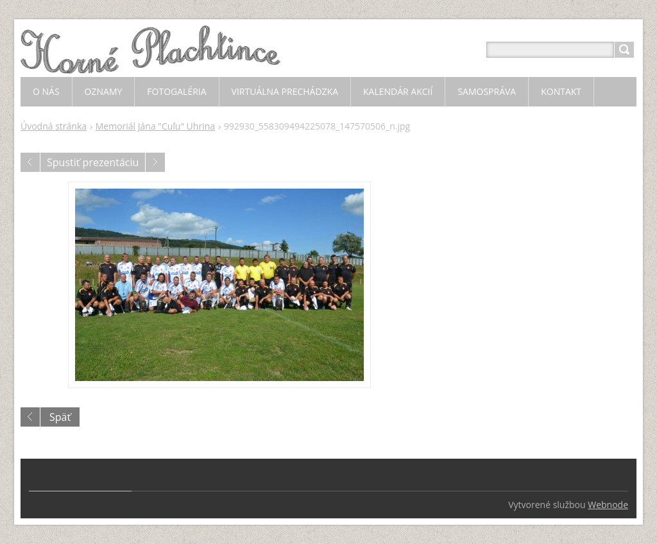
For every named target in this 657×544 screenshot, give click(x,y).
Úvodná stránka (54, 126)
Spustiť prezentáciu (93, 162)
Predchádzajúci (30, 162)
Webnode (608, 504)
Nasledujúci (155, 162)
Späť (60, 417)
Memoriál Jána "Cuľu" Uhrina (155, 126)
